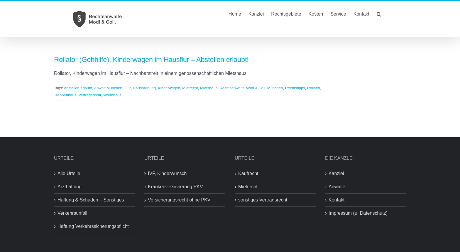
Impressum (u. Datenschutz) (358, 213)
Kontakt (336, 199)
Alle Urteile (69, 173)
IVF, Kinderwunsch (167, 173)
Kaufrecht (248, 173)
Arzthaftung (70, 186)
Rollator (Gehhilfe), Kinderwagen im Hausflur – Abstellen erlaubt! (151, 59)
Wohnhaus (112, 95)
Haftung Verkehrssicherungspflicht (93, 226)
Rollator (313, 88)
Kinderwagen (169, 88)
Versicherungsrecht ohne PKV (179, 199)
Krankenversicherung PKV (175, 186)
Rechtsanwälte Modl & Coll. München (251, 88)
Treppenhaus (65, 95)
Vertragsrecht (89, 95)
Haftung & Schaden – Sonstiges (91, 199)
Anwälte (337, 186)
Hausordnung (144, 88)
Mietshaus (208, 88)
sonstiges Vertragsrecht (262, 199)
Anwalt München (108, 88)
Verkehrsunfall (72, 213)
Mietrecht (190, 88)
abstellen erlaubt (78, 88)
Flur (127, 88)
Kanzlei (336, 173)
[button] (379, 13)
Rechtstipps (295, 88)
